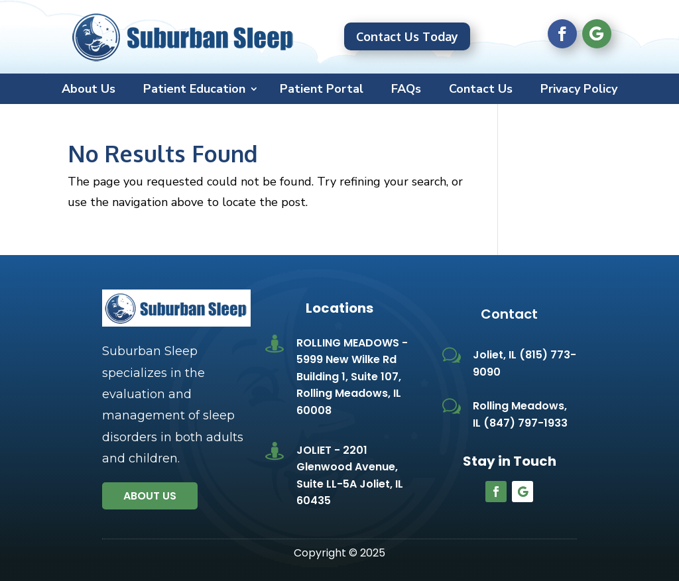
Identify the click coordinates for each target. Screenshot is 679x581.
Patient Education (194, 90)
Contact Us (481, 90)
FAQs (406, 90)
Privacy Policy (578, 90)
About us (149, 495)
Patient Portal (321, 90)
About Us (88, 90)
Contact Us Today (407, 36)
